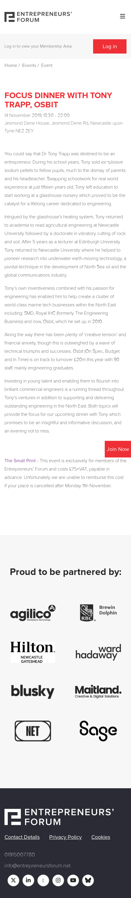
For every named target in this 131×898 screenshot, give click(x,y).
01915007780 (19, 854)
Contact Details (22, 837)
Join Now (118, 449)
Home (10, 65)
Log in (110, 46)
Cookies (100, 837)
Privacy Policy (65, 837)
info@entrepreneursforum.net (37, 865)
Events (29, 65)
